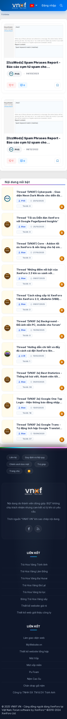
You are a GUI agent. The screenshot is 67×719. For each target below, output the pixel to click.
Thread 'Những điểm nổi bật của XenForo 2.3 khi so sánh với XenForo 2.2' (37, 271)
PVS (17, 73)
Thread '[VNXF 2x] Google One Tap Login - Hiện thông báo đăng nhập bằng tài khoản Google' (39, 400)
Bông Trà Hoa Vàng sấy (34, 599)
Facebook (28, 528)
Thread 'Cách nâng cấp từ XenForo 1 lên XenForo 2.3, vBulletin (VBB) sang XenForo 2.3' (39, 297)
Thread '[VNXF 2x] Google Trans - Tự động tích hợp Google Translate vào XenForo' (38, 426)
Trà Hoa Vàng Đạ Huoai (34, 578)
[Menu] (7, 5)
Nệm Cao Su (34, 678)
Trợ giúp (41, 464)
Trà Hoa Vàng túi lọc (34, 592)
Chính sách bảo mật (19, 464)
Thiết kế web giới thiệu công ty (34, 612)
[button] (36, 5)
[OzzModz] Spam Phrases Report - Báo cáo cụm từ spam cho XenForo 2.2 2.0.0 (33, 142)
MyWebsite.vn (34, 644)
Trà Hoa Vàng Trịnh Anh (34, 564)
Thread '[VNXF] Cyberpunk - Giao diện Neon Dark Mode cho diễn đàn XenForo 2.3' (38, 193)
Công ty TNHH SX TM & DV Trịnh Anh (34, 692)
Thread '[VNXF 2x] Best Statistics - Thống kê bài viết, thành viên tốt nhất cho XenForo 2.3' (39, 374)
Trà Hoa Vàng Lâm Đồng (34, 571)
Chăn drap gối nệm (34, 685)
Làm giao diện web (34, 637)
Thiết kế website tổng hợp (34, 651)
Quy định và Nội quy (35, 457)
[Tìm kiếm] (61, 5)
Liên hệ (13, 457)
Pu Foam (34, 672)
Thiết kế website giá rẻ (34, 605)
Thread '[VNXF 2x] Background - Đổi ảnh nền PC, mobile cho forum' (38, 323)
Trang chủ (14, 471)
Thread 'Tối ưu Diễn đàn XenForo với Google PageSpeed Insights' (37, 219)
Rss (38, 528)
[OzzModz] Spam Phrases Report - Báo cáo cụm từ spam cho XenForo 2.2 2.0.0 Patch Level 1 (33, 67)
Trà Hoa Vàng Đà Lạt (34, 585)
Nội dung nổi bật (17, 182)
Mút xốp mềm (34, 665)
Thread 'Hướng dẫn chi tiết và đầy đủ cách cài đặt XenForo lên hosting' (38, 348)
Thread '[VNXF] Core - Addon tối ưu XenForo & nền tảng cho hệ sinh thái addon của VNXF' (38, 245)
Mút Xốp (34, 658)
